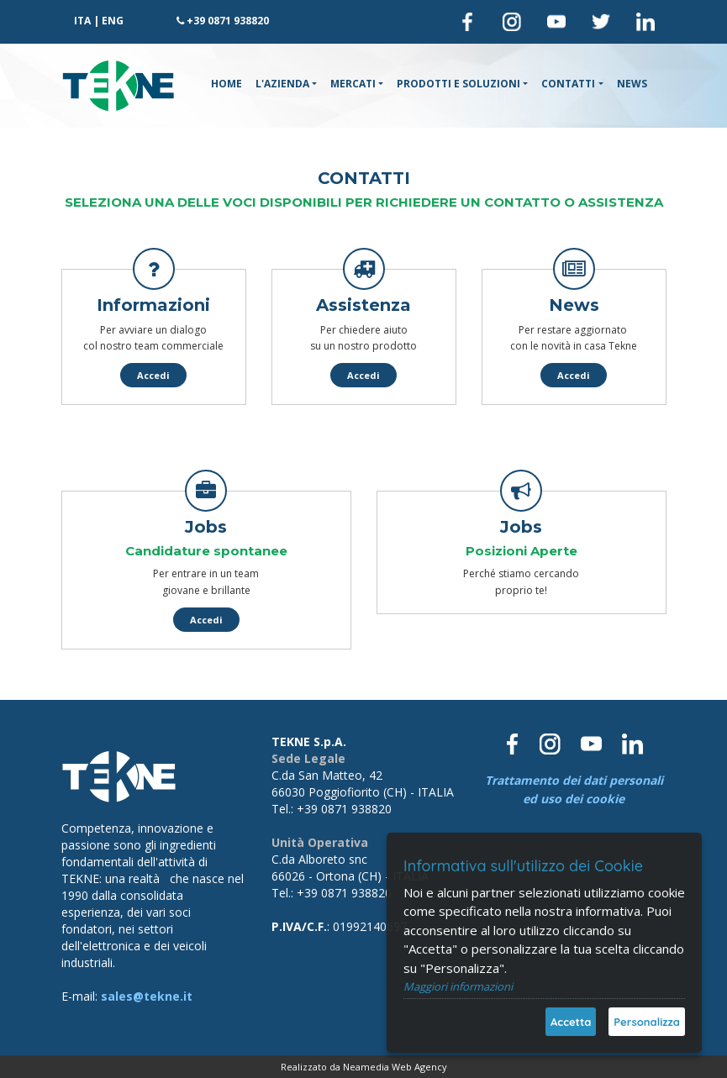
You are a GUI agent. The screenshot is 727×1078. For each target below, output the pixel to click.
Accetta (571, 1021)
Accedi (153, 375)
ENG (113, 20)
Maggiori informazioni (458, 986)
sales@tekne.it (146, 996)
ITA (82, 20)
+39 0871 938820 (228, 20)
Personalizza (647, 1021)
